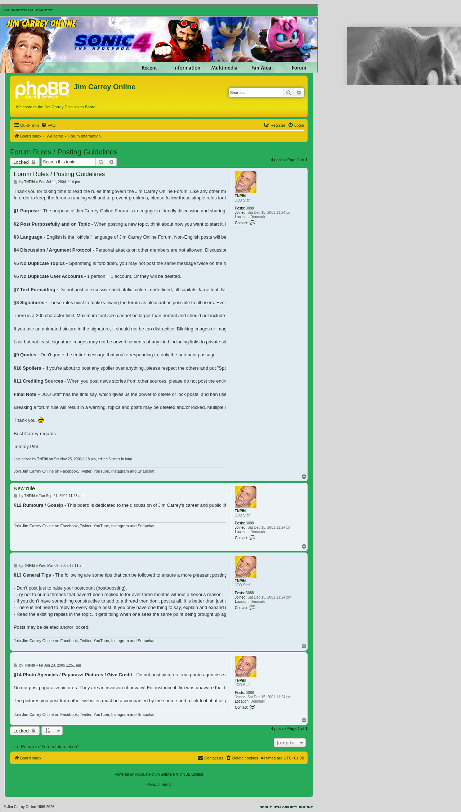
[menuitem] (48, 125)
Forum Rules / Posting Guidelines (63, 152)
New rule (24, 488)
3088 (250, 208)
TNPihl (240, 196)
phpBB (140, 774)
